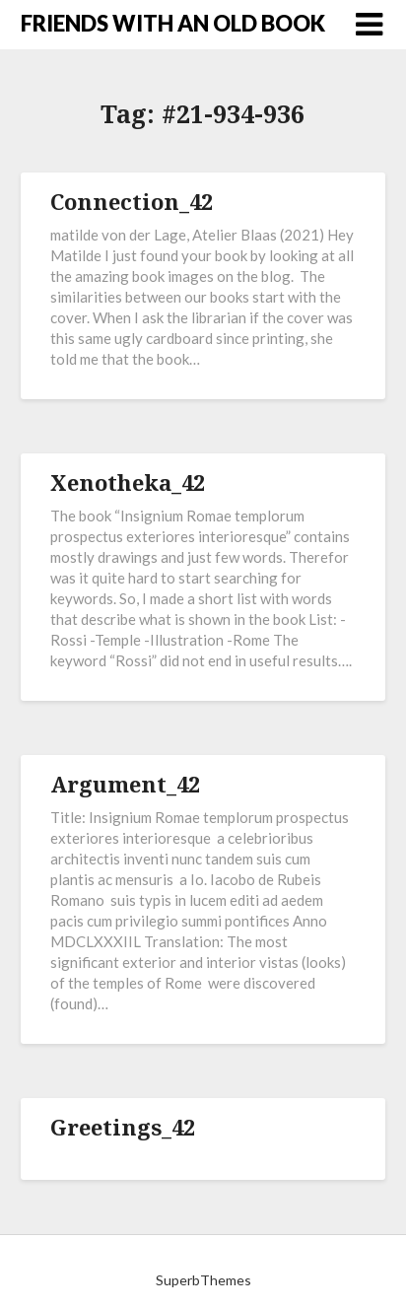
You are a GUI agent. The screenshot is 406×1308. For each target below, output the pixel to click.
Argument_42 (125, 783)
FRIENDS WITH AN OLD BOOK (173, 23)
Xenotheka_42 (127, 482)
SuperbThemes (203, 1280)
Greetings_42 (122, 1126)
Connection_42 (131, 201)
